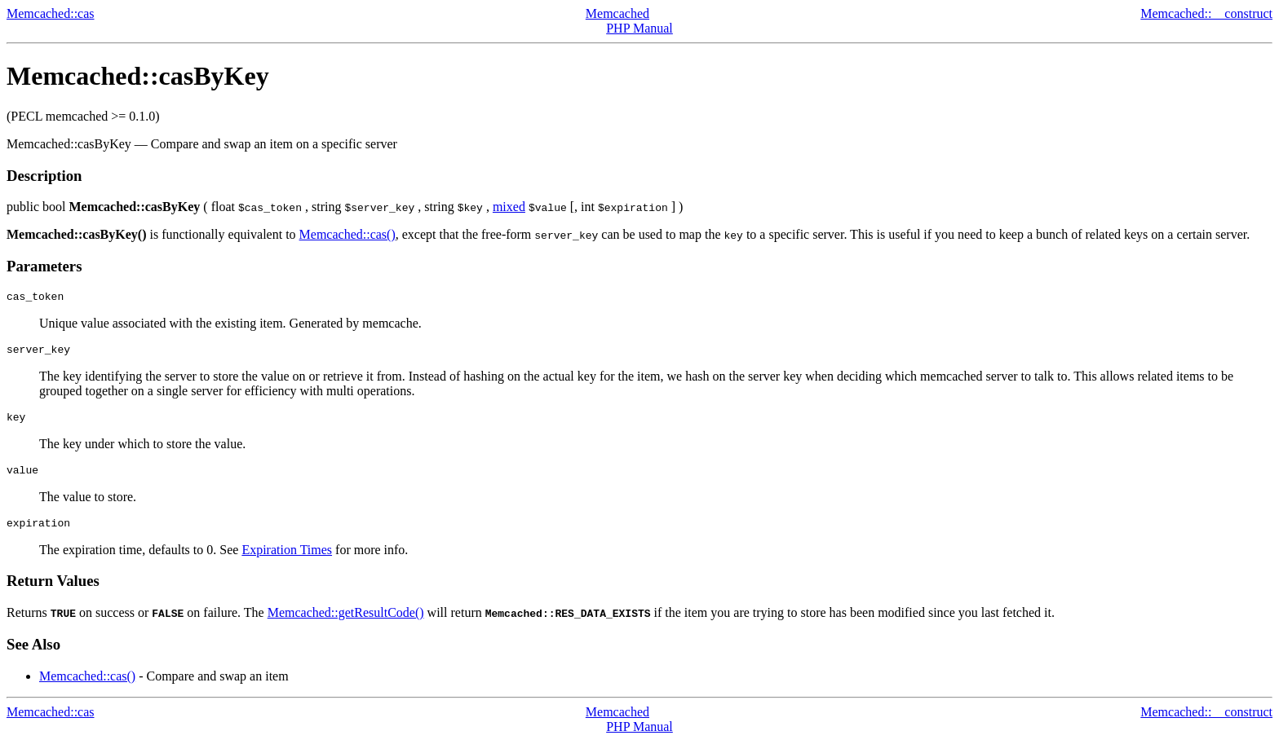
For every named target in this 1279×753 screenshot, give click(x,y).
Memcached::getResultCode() (346, 625)
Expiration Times (286, 562)
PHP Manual (639, 28)
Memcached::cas (51, 13)
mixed (509, 207)
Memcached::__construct (1206, 13)
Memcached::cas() (347, 234)
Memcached (617, 13)
